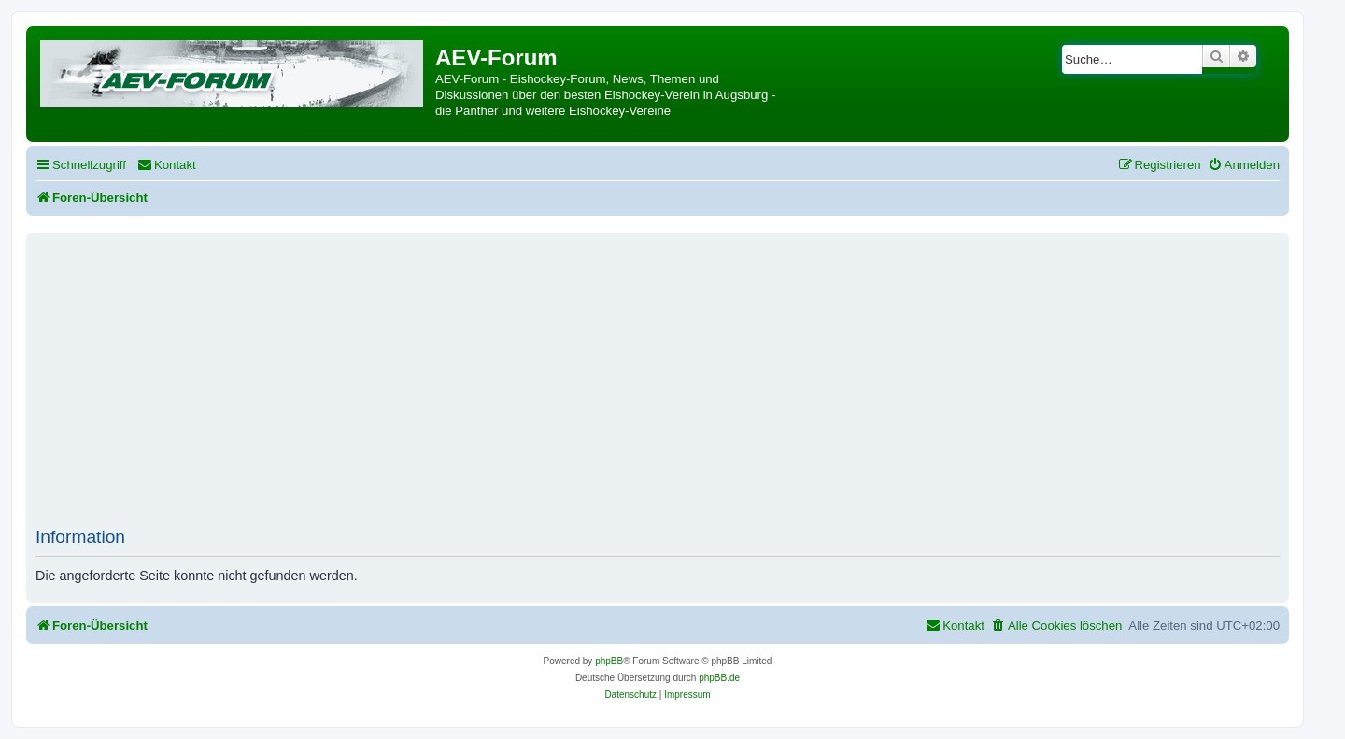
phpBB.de (719, 678)
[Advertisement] (657, 387)
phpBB (609, 661)
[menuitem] (166, 164)
